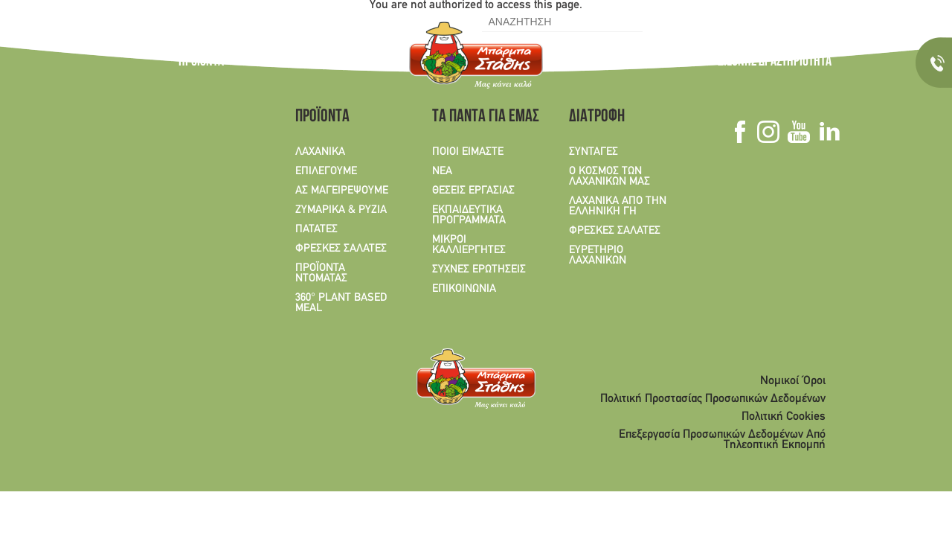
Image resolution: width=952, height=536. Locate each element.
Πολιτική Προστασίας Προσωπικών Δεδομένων (713, 399)
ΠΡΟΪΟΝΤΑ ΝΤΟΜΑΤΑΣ (321, 273)
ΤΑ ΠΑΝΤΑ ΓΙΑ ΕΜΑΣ (651, 62)
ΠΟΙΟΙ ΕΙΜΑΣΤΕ (468, 152)
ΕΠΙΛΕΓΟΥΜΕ (326, 171)
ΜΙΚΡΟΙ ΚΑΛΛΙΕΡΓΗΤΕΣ (469, 244)
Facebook (738, 20)
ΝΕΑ (442, 171)
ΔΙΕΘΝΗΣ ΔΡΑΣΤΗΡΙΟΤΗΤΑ (775, 62)
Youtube (774, 20)
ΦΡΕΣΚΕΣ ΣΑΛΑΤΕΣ (341, 248)
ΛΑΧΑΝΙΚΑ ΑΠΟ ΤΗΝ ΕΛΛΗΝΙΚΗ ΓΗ (617, 206)
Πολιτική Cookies (784, 417)
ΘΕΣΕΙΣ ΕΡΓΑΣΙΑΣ (473, 190)
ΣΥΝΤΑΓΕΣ (575, 62)
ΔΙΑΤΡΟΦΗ (597, 118)
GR (187, 22)
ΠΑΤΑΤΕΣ (316, 229)
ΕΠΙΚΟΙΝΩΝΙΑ (464, 289)
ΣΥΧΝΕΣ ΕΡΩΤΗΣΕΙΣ (479, 269)
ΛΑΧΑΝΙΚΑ (320, 152)
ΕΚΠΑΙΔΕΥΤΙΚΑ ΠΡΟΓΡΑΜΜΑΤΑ (469, 215)
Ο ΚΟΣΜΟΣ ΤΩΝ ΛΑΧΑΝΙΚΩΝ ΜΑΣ (316, 62)
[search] (561, 21)
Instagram (755, 20)
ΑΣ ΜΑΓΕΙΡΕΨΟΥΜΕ (341, 190)
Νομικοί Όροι (793, 381)
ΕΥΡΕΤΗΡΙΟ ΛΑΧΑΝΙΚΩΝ (597, 255)
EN (215, 22)
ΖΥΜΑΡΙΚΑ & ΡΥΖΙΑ (341, 210)
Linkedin (792, 20)
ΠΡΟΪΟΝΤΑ (201, 62)
